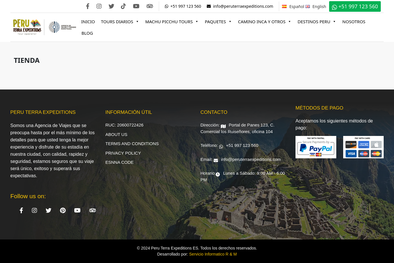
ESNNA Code (119, 162)
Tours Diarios (120, 21)
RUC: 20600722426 (124, 124)
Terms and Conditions (132, 143)
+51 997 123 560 (183, 6)
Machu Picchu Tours (172, 21)
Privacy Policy (123, 153)
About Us (116, 134)
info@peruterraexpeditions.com (240, 6)
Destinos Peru (317, 21)
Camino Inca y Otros (265, 21)
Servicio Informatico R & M (213, 254)
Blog (87, 33)
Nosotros (353, 21)
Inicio (88, 21)
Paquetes (218, 21)
